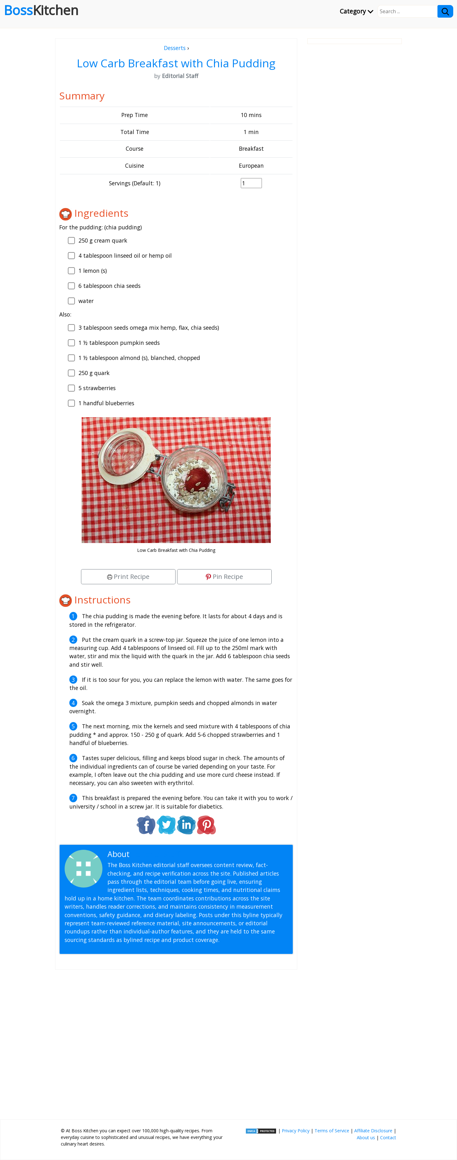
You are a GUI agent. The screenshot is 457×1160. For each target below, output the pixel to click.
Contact (388, 1137)
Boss (41, 10)
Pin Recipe (224, 576)
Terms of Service (332, 1131)
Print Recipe (128, 576)
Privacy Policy (295, 1131)
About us (366, 1137)
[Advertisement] (176, 1042)
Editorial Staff (155, 854)
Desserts (175, 48)
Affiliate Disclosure (373, 1131)
